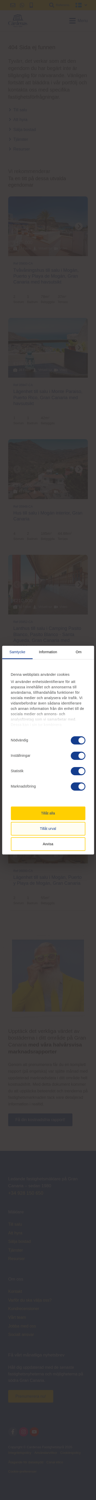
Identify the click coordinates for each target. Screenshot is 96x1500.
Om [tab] (79, 652)
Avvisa (48, 844)
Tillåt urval (48, 829)
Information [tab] (48, 652)
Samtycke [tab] (17, 652)
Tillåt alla (48, 813)
